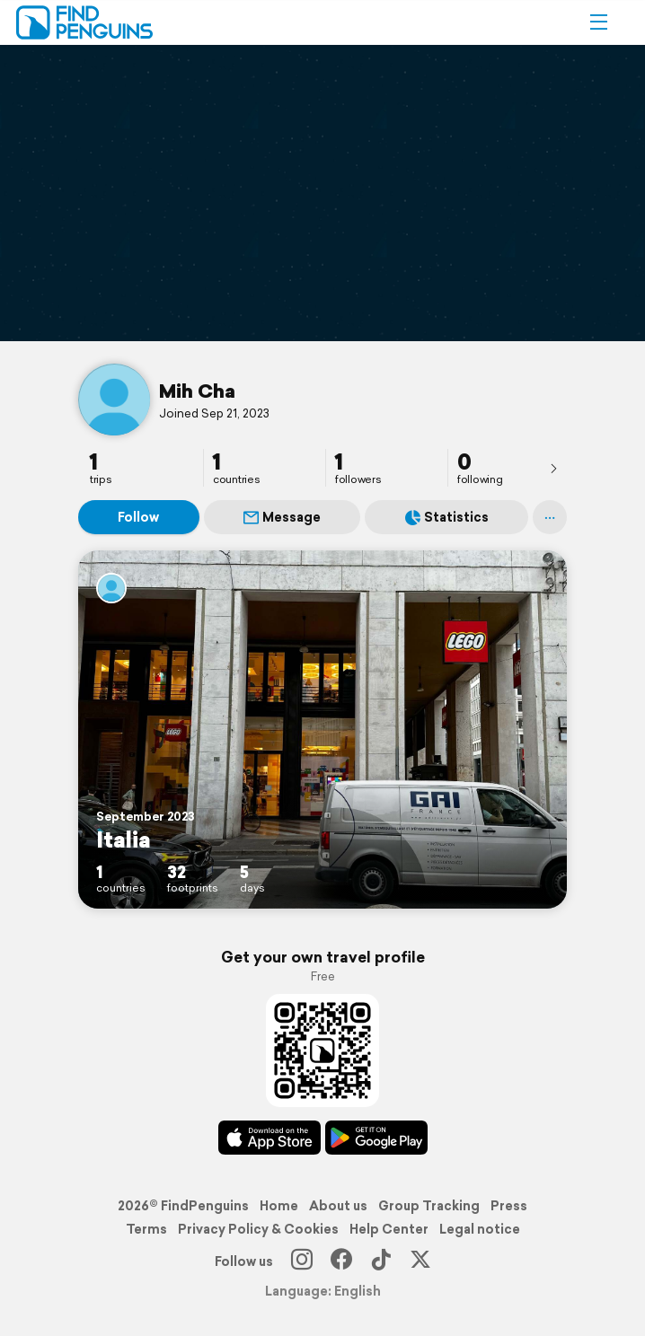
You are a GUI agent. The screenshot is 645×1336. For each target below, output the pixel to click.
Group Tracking (429, 1206)
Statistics (447, 517)
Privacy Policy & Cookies (258, 1229)
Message (282, 517)
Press (508, 1206)
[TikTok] (381, 1261)
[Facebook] (341, 1261)
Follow (138, 517)
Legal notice (479, 1229)
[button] (598, 22)
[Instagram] (302, 1261)
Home (279, 1206)
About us (338, 1206)
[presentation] (553, 468)
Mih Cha (197, 390)
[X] (420, 1261)
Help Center (389, 1229)
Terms (146, 1229)
